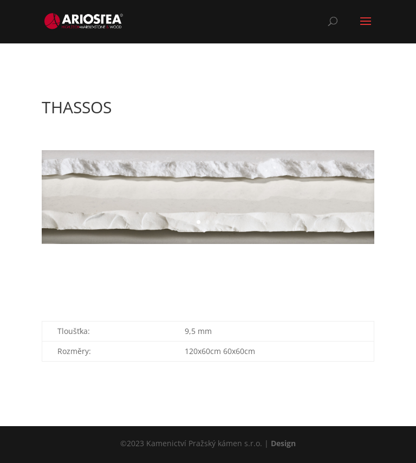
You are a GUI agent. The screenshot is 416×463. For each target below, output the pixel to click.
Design (283, 443)
